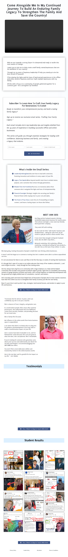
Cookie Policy (27, 554)
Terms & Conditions (53, 554)
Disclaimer (39, 554)
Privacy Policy (13, 554)
